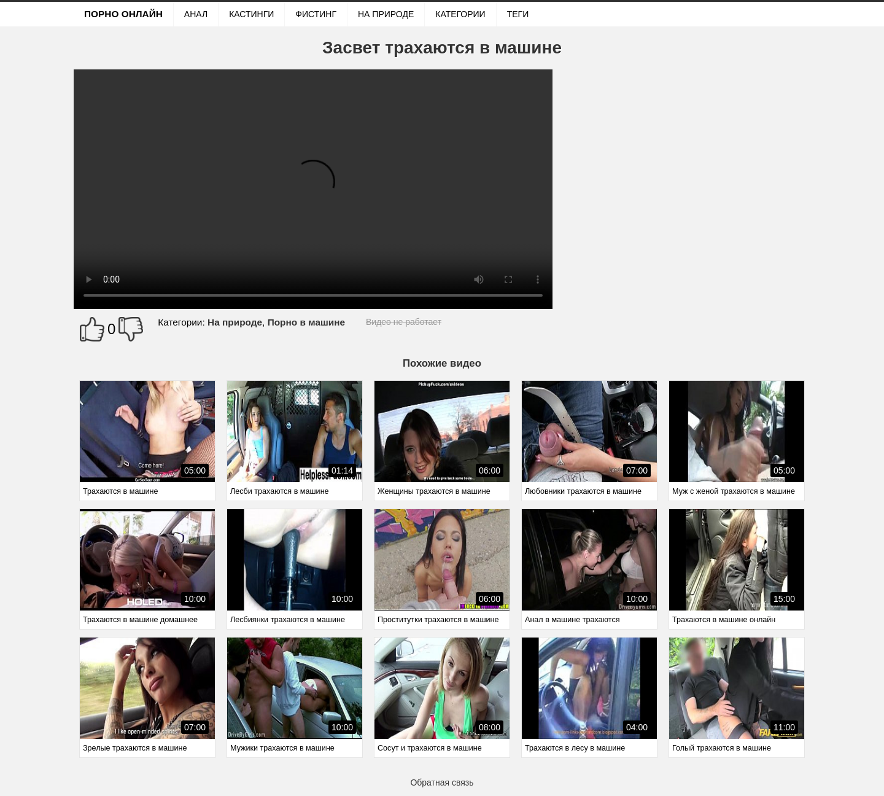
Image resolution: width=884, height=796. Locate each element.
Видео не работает (403, 322)
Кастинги (251, 14)
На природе (386, 14)
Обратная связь (441, 782)
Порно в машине (306, 322)
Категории (460, 14)
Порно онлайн (123, 14)
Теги (518, 14)
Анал (195, 14)
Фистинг (315, 14)
